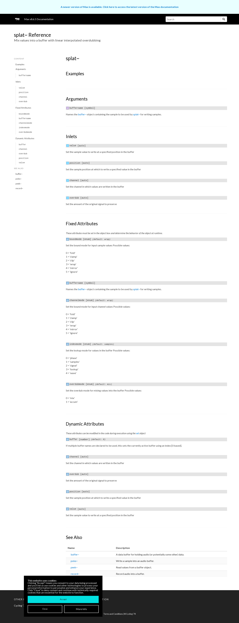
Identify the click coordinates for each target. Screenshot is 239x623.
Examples (20, 64)
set (137, 433)
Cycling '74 (131, 614)
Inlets (18, 81)
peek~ (18, 183)
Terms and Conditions (113, 614)
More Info (81, 608)
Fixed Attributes (23, 108)
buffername (25, 75)
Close (44, 609)
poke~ (19, 179)
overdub (23, 101)
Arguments (21, 69)
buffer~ (19, 174)
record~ (19, 188)
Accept (63, 599)
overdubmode (25, 132)
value (22, 88)
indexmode (24, 127)
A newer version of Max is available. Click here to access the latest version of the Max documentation (120, 6)
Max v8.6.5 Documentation (38, 19)
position (23, 92)
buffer (22, 144)
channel (23, 97)
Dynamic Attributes (25, 138)
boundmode (24, 114)
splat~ (136, 114)
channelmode (25, 123)
